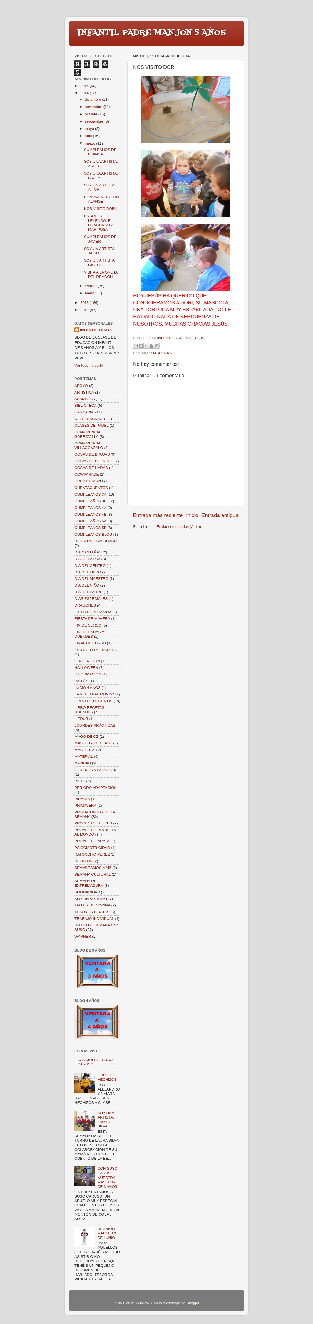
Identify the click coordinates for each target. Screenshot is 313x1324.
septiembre (95, 121)
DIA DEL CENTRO (90, 565)
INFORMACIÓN (87, 674)
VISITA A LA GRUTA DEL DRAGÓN (101, 274)
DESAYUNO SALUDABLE (96, 541)
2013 (85, 302)
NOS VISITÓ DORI (100, 209)
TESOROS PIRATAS (92, 912)
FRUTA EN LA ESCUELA (95, 650)
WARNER (82, 936)
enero (90, 293)
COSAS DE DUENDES (93, 461)
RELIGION (83, 861)
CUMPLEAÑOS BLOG (93, 534)
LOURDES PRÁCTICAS (94, 725)
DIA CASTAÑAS (87, 552)
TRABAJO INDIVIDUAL (94, 918)
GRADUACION (87, 661)
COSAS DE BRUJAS (92, 454)
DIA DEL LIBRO (87, 572)
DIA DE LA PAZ (87, 559)
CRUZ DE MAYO (88, 481)
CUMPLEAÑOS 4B (90, 514)
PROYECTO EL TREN (93, 823)
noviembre (94, 107)
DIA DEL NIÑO (86, 585)
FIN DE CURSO (87, 625)
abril (89, 136)
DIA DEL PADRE (88, 592)
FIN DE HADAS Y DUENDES (89, 634)
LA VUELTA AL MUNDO (94, 694)
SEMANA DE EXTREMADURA (88, 883)
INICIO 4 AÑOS (87, 687)
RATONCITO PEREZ (92, 854)
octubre (91, 114)
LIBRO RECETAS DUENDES (89, 710)
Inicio (192, 515)
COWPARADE (86, 474)
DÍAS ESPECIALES (91, 599)
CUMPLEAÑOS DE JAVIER (100, 239)
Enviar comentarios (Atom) (179, 527)
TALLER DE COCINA (92, 905)
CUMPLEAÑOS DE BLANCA (100, 152)
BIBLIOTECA (85, 405)
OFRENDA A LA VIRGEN (95, 770)
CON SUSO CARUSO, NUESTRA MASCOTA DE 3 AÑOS (107, 1177)
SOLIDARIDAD (87, 892)
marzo (90, 143)
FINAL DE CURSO (90, 643)
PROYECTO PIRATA (92, 841)
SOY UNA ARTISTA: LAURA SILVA (105, 1120)
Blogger (193, 1303)
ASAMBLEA (84, 399)
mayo (90, 128)
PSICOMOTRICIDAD (92, 848)
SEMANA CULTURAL (92, 874)
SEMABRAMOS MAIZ (92, 868)
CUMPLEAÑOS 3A (90, 494)
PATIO (79, 781)
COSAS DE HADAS (91, 468)
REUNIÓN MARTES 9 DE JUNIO (106, 1233)
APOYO (81, 386)
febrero (91, 286)
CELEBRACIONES (90, 419)
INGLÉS (81, 681)
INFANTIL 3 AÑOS (96, 330)
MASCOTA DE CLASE (93, 743)
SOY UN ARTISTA (89, 899)
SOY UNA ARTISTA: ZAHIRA (101, 163)
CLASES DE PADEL (91, 425)
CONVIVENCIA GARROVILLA (87, 434)
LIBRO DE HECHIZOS (93, 701)
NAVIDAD (82, 763)
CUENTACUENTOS (91, 488)
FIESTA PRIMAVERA (92, 619)
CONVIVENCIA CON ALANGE (101, 199)
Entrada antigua (220, 515)
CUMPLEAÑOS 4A (90, 508)
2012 (85, 310)
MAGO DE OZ (86, 736)
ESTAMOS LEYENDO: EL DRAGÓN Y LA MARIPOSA (98, 223)
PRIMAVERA (85, 805)
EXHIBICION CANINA (92, 612)
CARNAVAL (84, 412)
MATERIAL (83, 756)
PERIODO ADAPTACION (95, 788)
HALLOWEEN (86, 667)
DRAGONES (85, 605)
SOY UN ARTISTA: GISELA (100, 262)
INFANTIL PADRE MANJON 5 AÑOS (151, 33)
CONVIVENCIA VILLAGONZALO (88, 445)
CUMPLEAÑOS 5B (90, 528)
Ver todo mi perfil (88, 365)
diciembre (93, 99)
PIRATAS (82, 799)
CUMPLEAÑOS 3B (90, 501)
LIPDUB (81, 719)
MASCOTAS (161, 353)
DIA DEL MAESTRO (91, 579)
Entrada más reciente (158, 515)
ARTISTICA (84, 392)
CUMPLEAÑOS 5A (90, 521)
